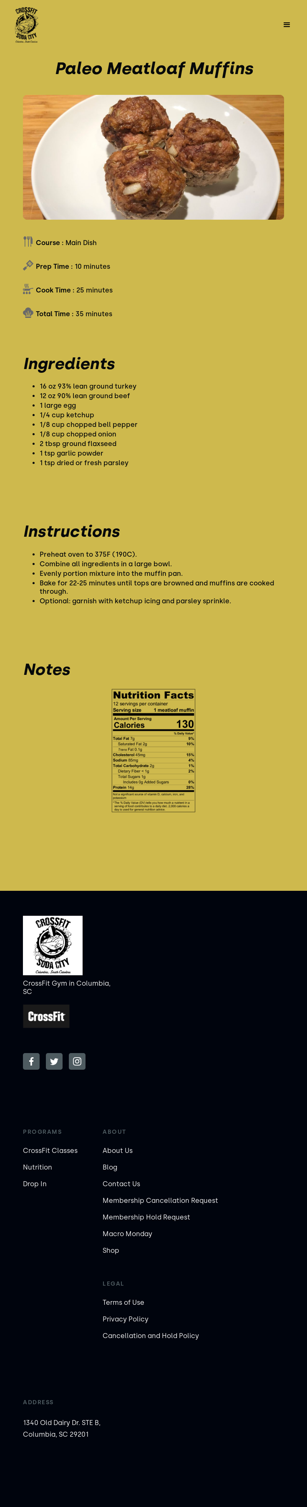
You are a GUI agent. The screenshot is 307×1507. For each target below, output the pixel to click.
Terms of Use (123, 1302)
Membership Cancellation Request (160, 1201)
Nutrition (37, 1167)
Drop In (35, 1184)
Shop (111, 1250)
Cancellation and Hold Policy (151, 1336)
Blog (110, 1167)
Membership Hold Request (146, 1217)
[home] (51, 25)
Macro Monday (127, 1234)
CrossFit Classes (50, 1151)
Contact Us (121, 1184)
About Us (118, 1151)
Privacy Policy (125, 1319)
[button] (286, 24)
